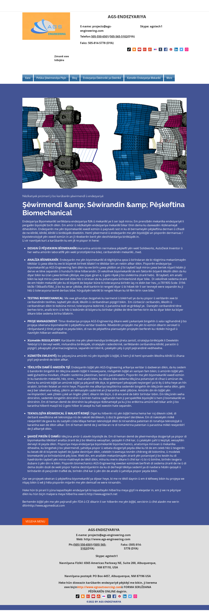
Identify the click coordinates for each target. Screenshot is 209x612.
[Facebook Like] (163, 59)
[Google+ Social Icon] (144, 49)
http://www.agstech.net (102, 494)
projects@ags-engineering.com (109, 535)
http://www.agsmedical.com (46, 505)
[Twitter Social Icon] (181, 49)
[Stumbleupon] (150, 49)
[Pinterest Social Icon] (171, 49)
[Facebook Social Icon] (165, 49)
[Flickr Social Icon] (155, 49)
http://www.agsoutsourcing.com (99, 587)
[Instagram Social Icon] (186, 49)
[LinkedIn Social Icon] (176, 49)
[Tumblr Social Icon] (160, 49)
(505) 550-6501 (82, 545)
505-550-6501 (100, 36)
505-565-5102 (118, 36)
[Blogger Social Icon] (134, 49)
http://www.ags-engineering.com (107, 539)
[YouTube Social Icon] (139, 49)
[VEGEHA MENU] (35, 521)
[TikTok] (129, 49)
